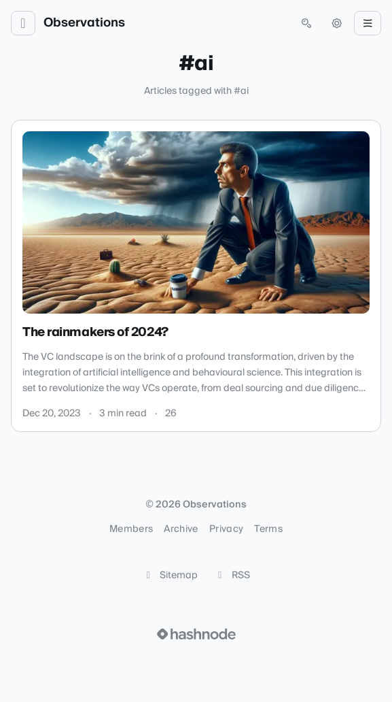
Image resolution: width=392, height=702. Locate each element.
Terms (268, 529)
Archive (181, 529)
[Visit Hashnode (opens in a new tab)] (196, 634)
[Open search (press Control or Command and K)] (306, 23)
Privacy (226, 529)
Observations (84, 23)
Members (131, 529)
